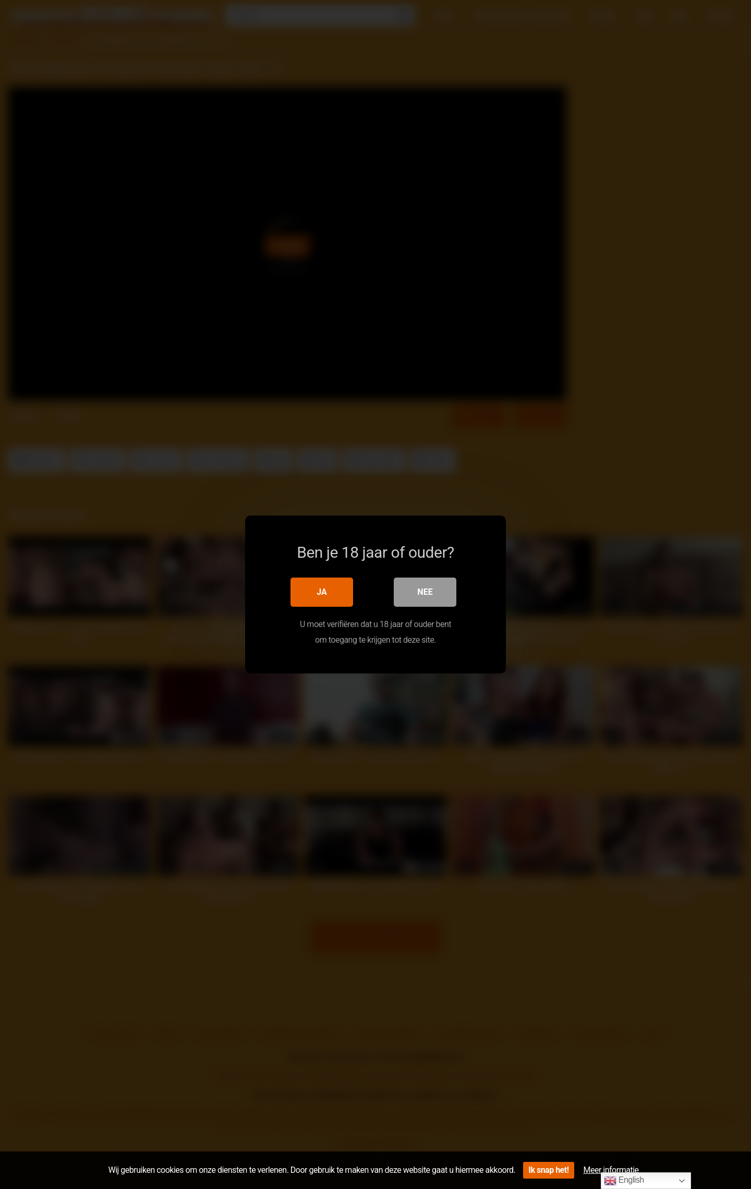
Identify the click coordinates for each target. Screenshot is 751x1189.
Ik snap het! (548, 1170)
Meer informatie (611, 1170)
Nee (424, 592)
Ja (322, 592)
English (624, 1180)
